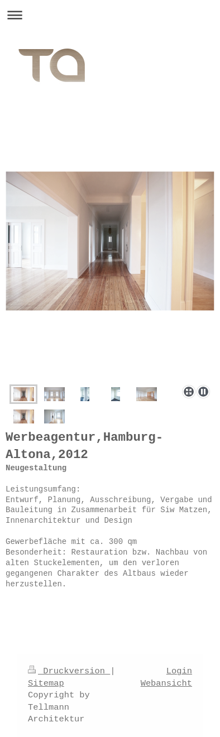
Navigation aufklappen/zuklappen (110, 15)
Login (179, 671)
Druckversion (69, 671)
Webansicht (166, 683)
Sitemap (46, 683)
